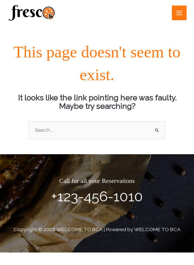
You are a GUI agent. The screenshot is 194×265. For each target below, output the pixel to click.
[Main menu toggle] (179, 13)
